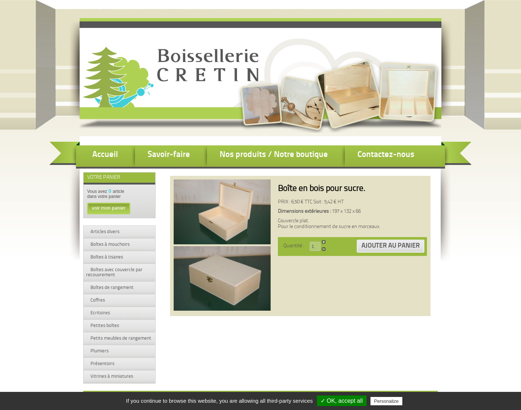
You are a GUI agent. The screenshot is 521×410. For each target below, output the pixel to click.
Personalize (386, 401)
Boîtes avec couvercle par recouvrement (114, 272)
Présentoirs (101, 363)
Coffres (97, 300)
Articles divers (104, 231)
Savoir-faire (169, 155)
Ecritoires (99, 313)
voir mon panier (109, 208)
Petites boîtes (104, 325)
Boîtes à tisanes (106, 257)
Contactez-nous (385, 155)
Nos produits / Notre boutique (274, 155)
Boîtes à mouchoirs (109, 244)
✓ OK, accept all (342, 401)
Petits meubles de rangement (120, 338)
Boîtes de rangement (111, 287)
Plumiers (99, 351)
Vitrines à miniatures (111, 376)
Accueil (105, 155)
